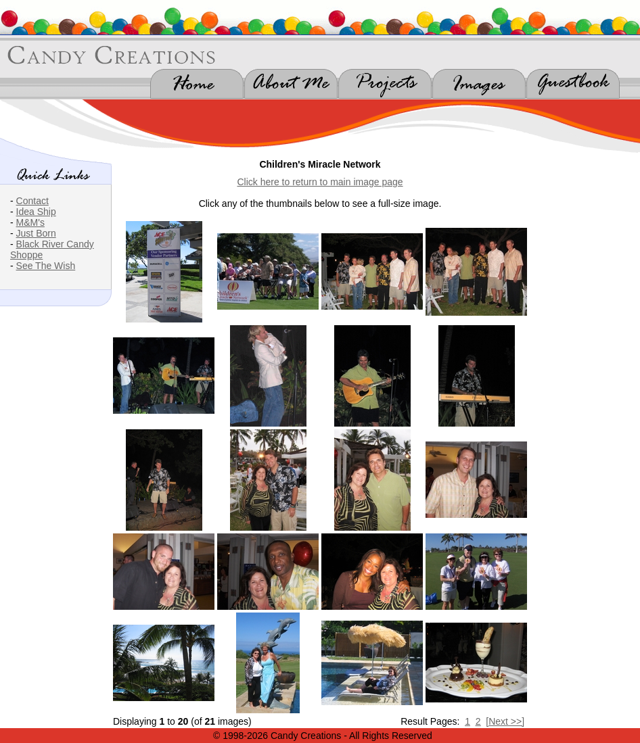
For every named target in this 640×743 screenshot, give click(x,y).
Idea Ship (36, 211)
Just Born (36, 233)
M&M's (30, 222)
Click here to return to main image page (320, 181)
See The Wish (46, 265)
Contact (32, 200)
